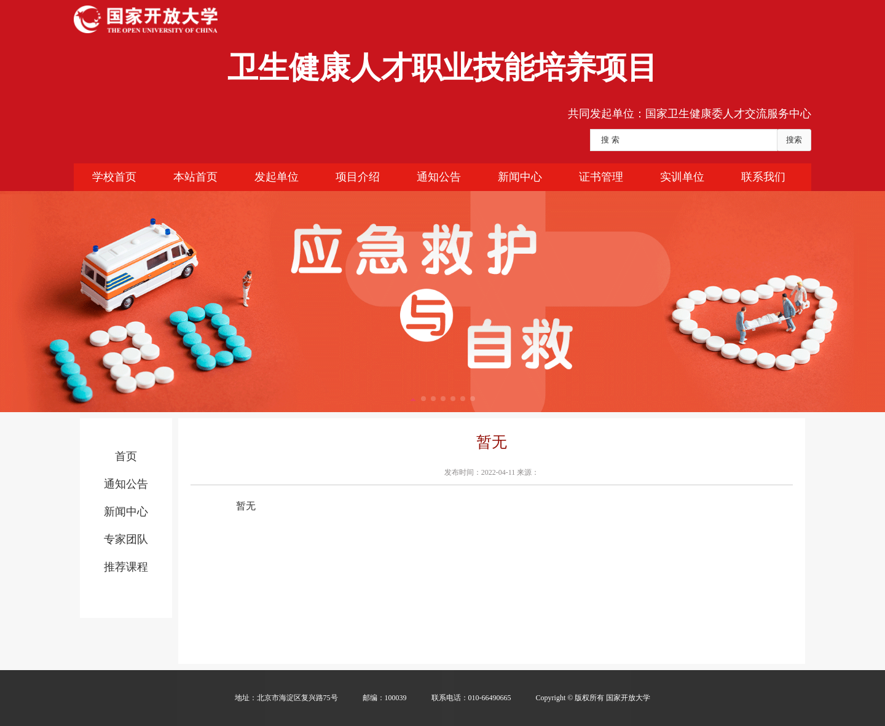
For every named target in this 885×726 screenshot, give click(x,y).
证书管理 (601, 177)
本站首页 (195, 177)
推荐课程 (126, 567)
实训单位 (682, 177)
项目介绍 (358, 177)
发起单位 (276, 177)
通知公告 (439, 177)
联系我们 (763, 177)
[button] (413, 398)
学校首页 (114, 177)
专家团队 (126, 539)
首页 (126, 456)
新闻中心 (520, 177)
